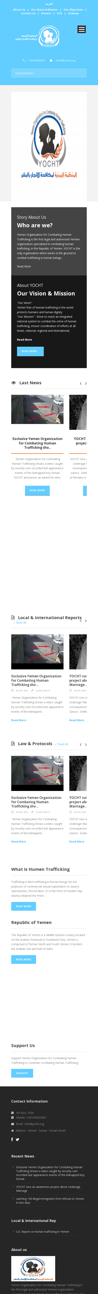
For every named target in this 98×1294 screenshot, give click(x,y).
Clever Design (78, 1288)
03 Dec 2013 (22, 672)
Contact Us (28, 13)
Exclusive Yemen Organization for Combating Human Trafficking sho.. (49, 440)
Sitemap (73, 13)
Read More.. (30, 351)
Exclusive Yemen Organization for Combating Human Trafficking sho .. (48, 664)
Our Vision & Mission (44, 9)
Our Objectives (73, 9)
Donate (46, 13)
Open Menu (81, 29)
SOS (59, 13)
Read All (21, 609)
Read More (24, 266)
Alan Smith (43, 672)
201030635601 (37, 60)
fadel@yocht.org (65, 60)
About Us (19, 9)
